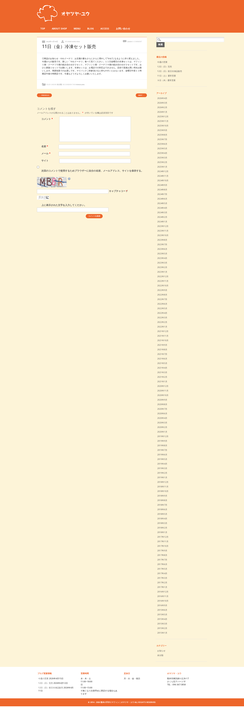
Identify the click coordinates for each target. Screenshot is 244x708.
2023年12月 (162, 226)
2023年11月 (162, 231)
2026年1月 (162, 112)
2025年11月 (162, 121)
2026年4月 (162, 98)
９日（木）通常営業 (166, 80)
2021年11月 (162, 336)
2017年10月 (162, 546)
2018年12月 (162, 482)
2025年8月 (162, 135)
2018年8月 (162, 500)
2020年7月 (162, 409)
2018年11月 (162, 486)
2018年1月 (162, 532)
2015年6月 (162, 610)
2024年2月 (162, 217)
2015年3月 (162, 624)
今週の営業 (162, 62)
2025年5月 (162, 148)
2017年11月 (162, 541)
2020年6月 (162, 413)
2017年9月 (162, 550)
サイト (44, 160)
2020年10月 (162, 395)
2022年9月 (162, 290)
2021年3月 (162, 372)
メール (46, 153)
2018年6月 (162, 509)
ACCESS (104, 28)
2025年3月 (162, 158)
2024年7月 (162, 194)
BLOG (90, 28)
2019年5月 (162, 459)
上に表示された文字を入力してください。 (63, 205)
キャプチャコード (118, 191)
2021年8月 (162, 349)
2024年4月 (162, 208)
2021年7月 (162, 354)
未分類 (59, 84)
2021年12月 (162, 331)
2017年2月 (162, 582)
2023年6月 (162, 249)
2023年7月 (162, 244)
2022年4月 (162, 313)
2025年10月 (162, 126)
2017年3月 (162, 578)
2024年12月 (162, 171)
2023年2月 (162, 267)
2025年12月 (162, 116)
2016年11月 (162, 596)
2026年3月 (162, 103)
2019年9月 (162, 441)
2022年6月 (162, 304)
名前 (45, 146)
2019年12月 (162, 436)
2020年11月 (162, 391)
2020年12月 (162, 386)
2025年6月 (162, 144)
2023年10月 (162, 235)
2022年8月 (162, 295)
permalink (80, 84)
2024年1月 (162, 221)
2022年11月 (162, 281)
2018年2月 (162, 528)
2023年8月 (162, 240)
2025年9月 (162, 130)
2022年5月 (162, 308)
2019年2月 (162, 473)
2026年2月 (162, 107)
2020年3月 (162, 423)
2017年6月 (162, 564)
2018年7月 (162, 505)
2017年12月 (162, 537)
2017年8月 (162, 555)
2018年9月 (162, 496)
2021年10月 (162, 340)
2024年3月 (162, 212)
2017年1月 (162, 587)
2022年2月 (162, 322)
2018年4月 (162, 518)
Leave (134, 41)
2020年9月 (162, 400)
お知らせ (161, 651)
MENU (77, 28)
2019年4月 (162, 464)
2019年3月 (162, 468)
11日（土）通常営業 (166, 76)
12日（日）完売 (164, 66)
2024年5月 (162, 203)
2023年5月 (162, 253)
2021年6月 (162, 359)
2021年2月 (162, 377)
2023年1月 (162, 272)
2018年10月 (162, 491)
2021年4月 (162, 368)
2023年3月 (162, 263)
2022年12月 (162, 276)
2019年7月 (162, 450)
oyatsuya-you (73, 41)
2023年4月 (162, 258)
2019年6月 (162, 454)
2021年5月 (162, 363)
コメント (47, 119)
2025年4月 (162, 153)
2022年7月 (162, 299)
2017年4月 (162, 573)
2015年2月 (162, 628)
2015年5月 (162, 614)
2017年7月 (162, 560)
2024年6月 (162, 199)
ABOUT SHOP (59, 28)
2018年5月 (162, 514)
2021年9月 (162, 345)
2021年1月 (162, 381)
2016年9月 (162, 605)
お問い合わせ (123, 28)
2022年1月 (162, 327)
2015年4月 (162, 619)
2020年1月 (162, 432)
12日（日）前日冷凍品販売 (169, 71)
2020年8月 (162, 404)
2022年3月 (162, 317)
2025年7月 (162, 139)
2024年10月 (162, 180)
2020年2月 (162, 427)
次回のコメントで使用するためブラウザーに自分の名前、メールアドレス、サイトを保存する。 (92, 170)
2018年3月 (162, 523)
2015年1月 (162, 633)
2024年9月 (162, 185)
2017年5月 (162, 569)
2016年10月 (162, 601)
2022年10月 (162, 285)
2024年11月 (162, 176)
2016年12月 (162, 592)
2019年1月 (162, 477)
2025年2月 (162, 162)
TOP (42, 28)
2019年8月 (162, 445)
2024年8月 (162, 190)
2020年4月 (162, 418)
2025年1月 (162, 167)
